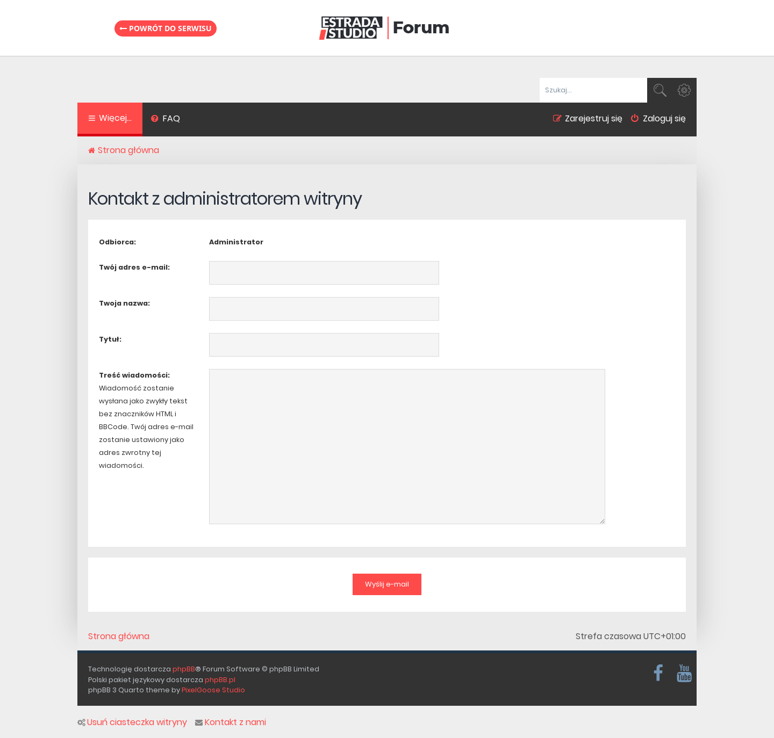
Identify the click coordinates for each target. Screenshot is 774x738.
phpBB (184, 669)
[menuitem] (165, 120)
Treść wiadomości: (134, 375)
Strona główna (118, 636)
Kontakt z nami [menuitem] (230, 722)
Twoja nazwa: (124, 303)
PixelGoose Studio (213, 689)
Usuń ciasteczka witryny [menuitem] (132, 722)
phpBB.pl (220, 679)
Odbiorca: (117, 242)
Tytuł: (110, 339)
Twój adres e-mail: (134, 267)
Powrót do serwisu (165, 28)
